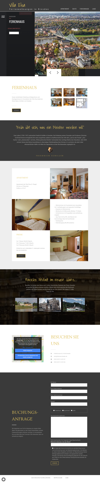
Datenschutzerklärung (67, 448)
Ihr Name (69, 383)
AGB (67, 478)
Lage (94, 9)
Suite (74, 9)
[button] (13, 305)
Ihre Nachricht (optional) (69, 426)
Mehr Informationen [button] (28, 347)
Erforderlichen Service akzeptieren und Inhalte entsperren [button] (28, 356)
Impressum (58, 478)
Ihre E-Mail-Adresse (69, 390)
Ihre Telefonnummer (69, 396)
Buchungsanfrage (88, 13)
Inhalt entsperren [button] (27, 350)
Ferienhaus (84, 9)
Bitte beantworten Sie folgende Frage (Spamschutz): (69, 441)
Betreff (69, 403)
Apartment (65, 9)
